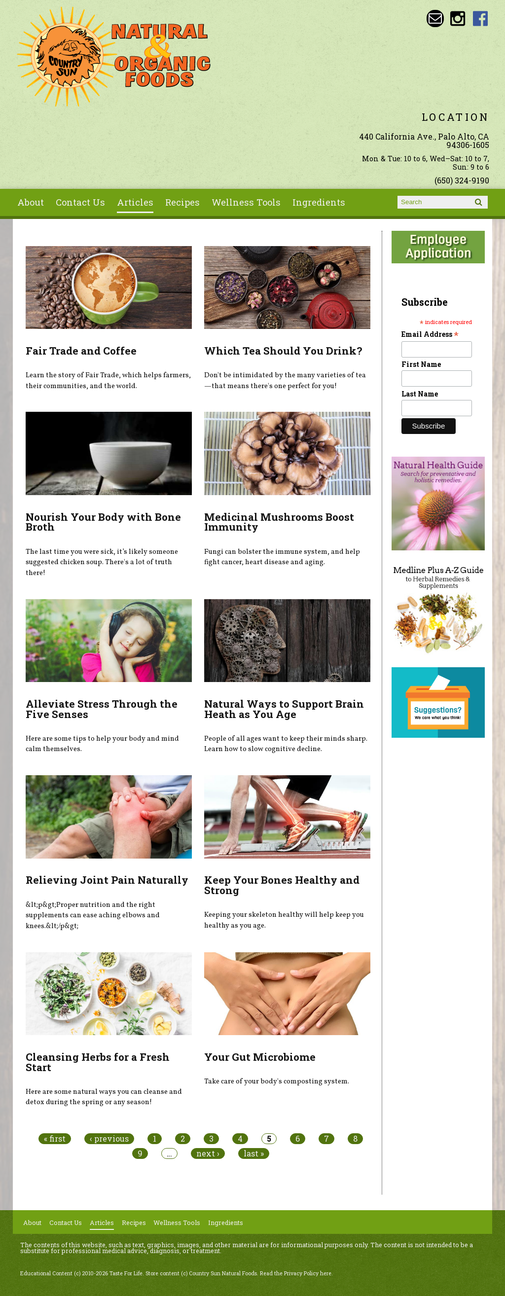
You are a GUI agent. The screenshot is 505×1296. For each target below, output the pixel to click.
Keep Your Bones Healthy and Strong (282, 885)
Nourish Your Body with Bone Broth (103, 522)
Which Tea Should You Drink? (283, 351)
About (30, 202)
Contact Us (80, 202)
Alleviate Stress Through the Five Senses (102, 709)
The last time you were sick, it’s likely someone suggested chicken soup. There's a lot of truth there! (102, 562)
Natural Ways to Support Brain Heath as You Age (284, 709)
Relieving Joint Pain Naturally (107, 880)
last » (254, 1153)
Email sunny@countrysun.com (435, 18)
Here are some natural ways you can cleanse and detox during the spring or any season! (104, 1097)
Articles (135, 202)
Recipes (182, 202)
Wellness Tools (246, 202)
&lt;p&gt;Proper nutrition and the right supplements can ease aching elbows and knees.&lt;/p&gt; (93, 915)
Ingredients (318, 202)
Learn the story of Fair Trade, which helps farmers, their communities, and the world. (108, 380)
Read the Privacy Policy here (295, 1273)
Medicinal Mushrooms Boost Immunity (279, 522)
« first (55, 1139)
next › (207, 1153)
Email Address (430, 334)
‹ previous (109, 1139)
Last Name (419, 393)
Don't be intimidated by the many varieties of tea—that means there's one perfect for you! (285, 380)
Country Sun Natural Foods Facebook (480, 18)
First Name (421, 364)
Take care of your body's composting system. (276, 1081)
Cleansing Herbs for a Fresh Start (98, 1062)
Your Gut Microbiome (260, 1057)
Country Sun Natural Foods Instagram (458, 18)
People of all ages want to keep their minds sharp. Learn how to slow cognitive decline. (285, 744)
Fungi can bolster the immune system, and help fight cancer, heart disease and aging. (282, 557)
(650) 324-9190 (461, 180)
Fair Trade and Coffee (81, 351)
